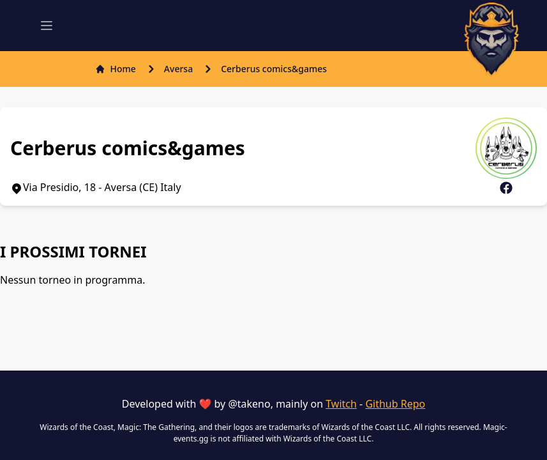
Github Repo (395, 404)
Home (115, 69)
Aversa (178, 69)
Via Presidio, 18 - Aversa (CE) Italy (95, 187)
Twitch (341, 404)
